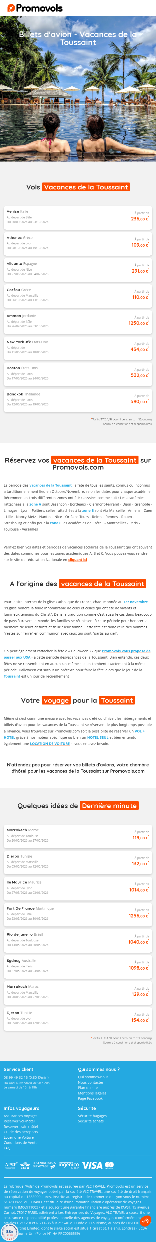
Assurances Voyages (21, 1115)
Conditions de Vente (21, 1142)
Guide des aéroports (21, 1131)
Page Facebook (90, 1098)
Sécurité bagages (92, 1115)
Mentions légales (92, 1093)
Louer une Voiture (19, 1137)
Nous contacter (91, 1082)
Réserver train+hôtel (21, 1126)
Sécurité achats (91, 1121)
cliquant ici (77, 559)
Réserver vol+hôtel (19, 1121)
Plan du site (88, 1087)
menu (140, 9)
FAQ (7, 1148)
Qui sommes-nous (93, 1076)
